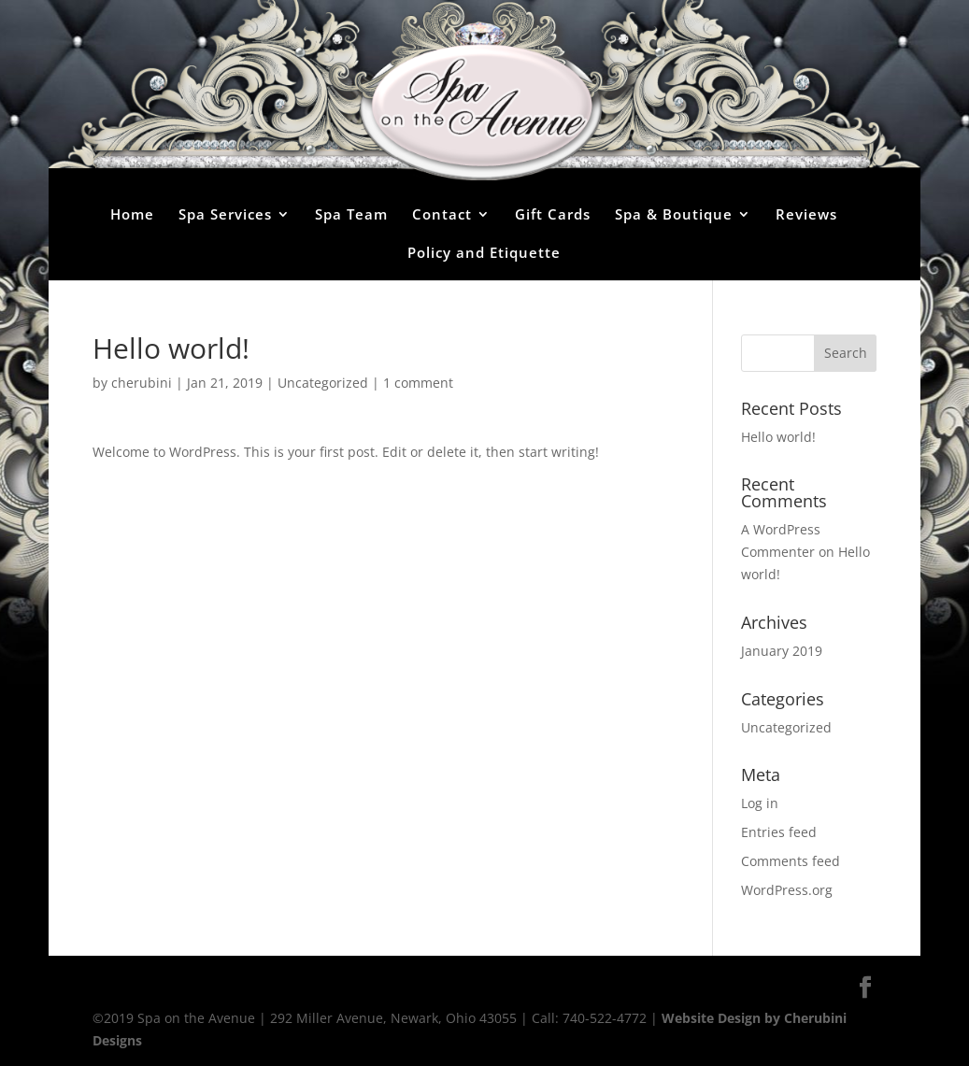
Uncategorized (323, 382)
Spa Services (225, 214)
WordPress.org (787, 890)
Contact (442, 214)
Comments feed (790, 861)
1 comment (418, 382)
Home (132, 214)
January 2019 (781, 651)
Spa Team (351, 214)
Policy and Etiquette (484, 252)
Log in (759, 803)
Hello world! (778, 437)
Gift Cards (553, 214)
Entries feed (779, 832)
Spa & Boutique (674, 214)
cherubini (141, 382)
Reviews (806, 214)
